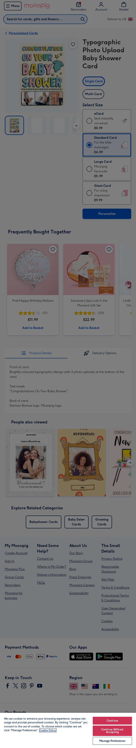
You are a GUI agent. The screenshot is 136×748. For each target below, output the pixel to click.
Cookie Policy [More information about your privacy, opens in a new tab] (48, 730)
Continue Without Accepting (112, 731)
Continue (112, 720)
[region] (68, 730)
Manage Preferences (112, 740)
